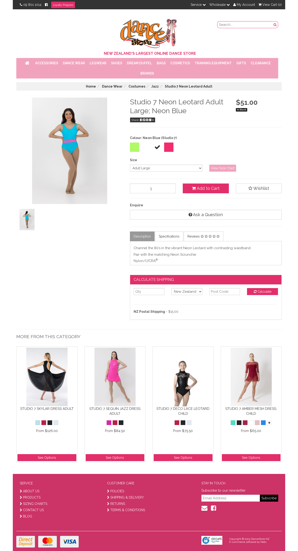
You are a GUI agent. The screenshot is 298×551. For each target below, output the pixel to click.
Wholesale (219, 5)
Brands (147, 73)
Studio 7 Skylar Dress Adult (47, 409)
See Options (47, 457)
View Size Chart (222, 168)
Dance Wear (74, 63)
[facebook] (213, 508)
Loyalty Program (63, 5)
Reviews (203, 236)
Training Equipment (213, 63)
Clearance (261, 63)
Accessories (46, 63)
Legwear (98, 63)
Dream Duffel (139, 63)
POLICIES (115, 491)
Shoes (116, 63)
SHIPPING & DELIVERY (125, 497)
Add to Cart (206, 188)
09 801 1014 (30, 5)
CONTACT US (32, 510)
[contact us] (204, 508)
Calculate (262, 291)
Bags (161, 63)
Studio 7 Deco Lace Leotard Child (183, 411)
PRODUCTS (30, 497)
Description (142, 236)
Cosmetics (180, 63)
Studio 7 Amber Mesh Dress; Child (251, 411)
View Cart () (270, 5)
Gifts (241, 63)
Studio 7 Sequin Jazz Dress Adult (114, 411)
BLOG (26, 516)
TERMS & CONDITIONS (126, 510)
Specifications (169, 236)
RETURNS (116, 504)
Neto (263, 542)
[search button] (275, 24)
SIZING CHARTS (33, 504)
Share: (142, 120)
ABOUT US (29, 491)
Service (198, 5)
